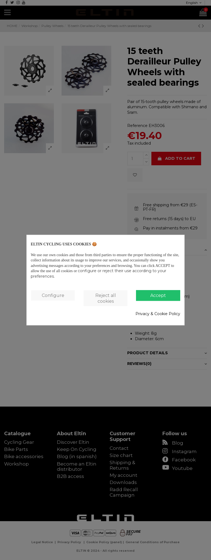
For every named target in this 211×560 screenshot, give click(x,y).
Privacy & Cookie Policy (157, 314)
